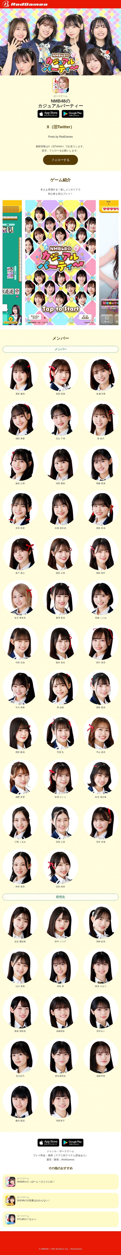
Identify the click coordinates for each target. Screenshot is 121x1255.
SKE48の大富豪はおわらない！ (27, 1201)
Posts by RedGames (60, 136)
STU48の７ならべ (20, 1219)
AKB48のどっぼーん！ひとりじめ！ (30, 1182)
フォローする (60, 160)
